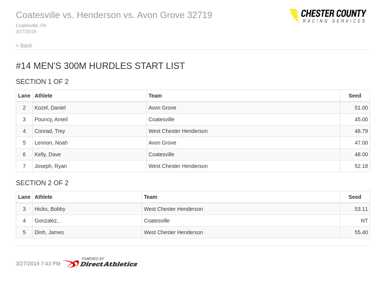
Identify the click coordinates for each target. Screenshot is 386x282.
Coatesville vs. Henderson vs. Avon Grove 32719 (114, 15)
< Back (24, 46)
